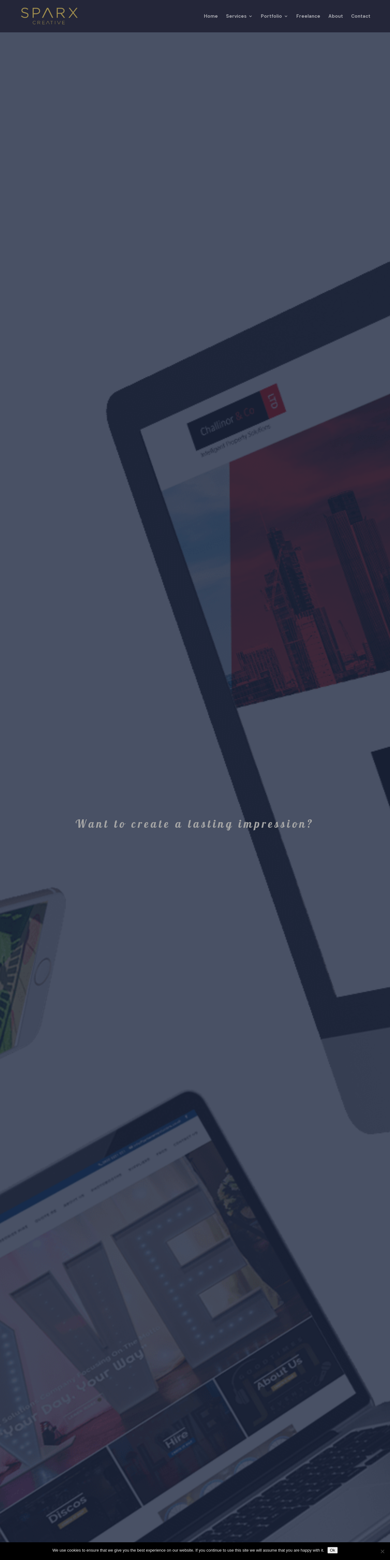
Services (236, 16)
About (335, 16)
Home (211, 16)
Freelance (308, 16)
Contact (360, 16)
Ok (332, 1550)
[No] (382, 1551)
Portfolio (271, 16)
